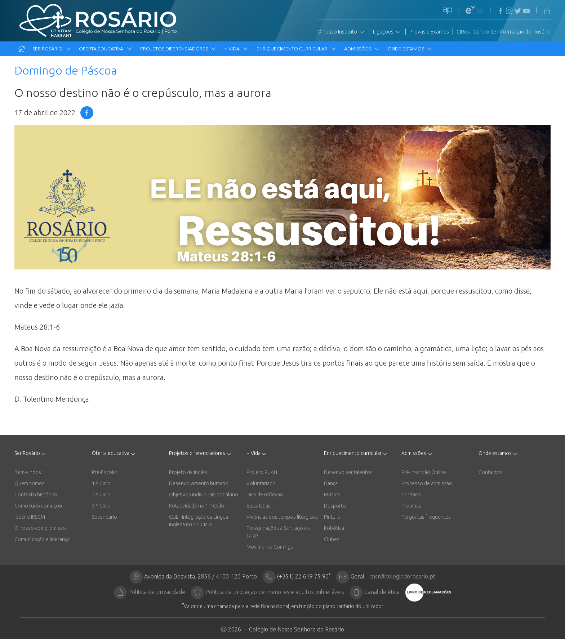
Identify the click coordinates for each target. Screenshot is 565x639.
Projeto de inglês (188, 472)
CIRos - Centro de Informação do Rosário (504, 32)
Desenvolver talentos (348, 472)
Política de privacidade (156, 592)
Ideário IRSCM (29, 517)
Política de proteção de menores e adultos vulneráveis (274, 592)
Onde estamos (410, 48)
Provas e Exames (429, 32)
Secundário (104, 517)
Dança (331, 483)
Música (332, 494)
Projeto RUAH (261, 472)
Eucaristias (258, 506)
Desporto (335, 506)
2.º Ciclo (101, 494)
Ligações (387, 32)
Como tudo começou (38, 506)
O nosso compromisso (40, 528)
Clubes (331, 539)
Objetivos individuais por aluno (203, 494)
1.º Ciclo (101, 483)
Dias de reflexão (264, 494)
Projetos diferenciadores (178, 48)
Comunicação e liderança (42, 539)
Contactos (490, 472)
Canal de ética (382, 592)
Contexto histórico (35, 494)
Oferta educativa (106, 48)
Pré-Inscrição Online (423, 472)
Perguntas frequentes (426, 517)
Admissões (362, 48)
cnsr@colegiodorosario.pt (402, 576)
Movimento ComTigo (270, 547)
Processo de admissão (426, 483)
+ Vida (236, 48)
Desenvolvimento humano (198, 483)
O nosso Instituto (341, 32)
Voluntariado (261, 483)
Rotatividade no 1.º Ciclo (196, 506)
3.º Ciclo (101, 506)
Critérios (411, 494)
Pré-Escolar (104, 472)
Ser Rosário (52, 48)
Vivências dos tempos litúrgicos (282, 517)
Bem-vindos (27, 472)
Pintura (332, 517)
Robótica (334, 528)
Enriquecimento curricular (297, 48)
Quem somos (29, 483)
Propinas (411, 506)
